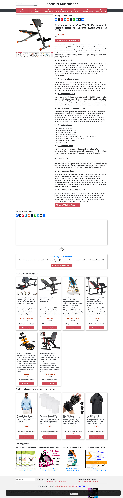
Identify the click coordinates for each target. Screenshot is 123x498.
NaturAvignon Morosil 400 (61, 257)
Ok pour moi (74, 493)
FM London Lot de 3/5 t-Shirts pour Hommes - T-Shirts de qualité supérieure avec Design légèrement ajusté (49, 419)
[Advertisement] (61, 232)
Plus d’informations (63, 493)
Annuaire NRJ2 (73, 486)
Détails (26, 433)
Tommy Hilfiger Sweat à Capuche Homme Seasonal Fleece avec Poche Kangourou (26, 419)
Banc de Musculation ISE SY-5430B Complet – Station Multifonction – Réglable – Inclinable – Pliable (95, 301)
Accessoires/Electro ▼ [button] (61, 10)
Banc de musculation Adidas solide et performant (47, 300)
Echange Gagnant (61, 486)
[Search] (25, 4)
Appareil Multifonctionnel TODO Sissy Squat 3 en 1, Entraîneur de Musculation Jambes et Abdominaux (26, 300)
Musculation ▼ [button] (35, 10)
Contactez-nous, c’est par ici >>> (57, 481)
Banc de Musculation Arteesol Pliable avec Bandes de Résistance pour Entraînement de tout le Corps (49, 357)
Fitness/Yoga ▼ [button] (48, 10)
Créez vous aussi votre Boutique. (88, 481)
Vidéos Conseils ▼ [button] (101, 10)
